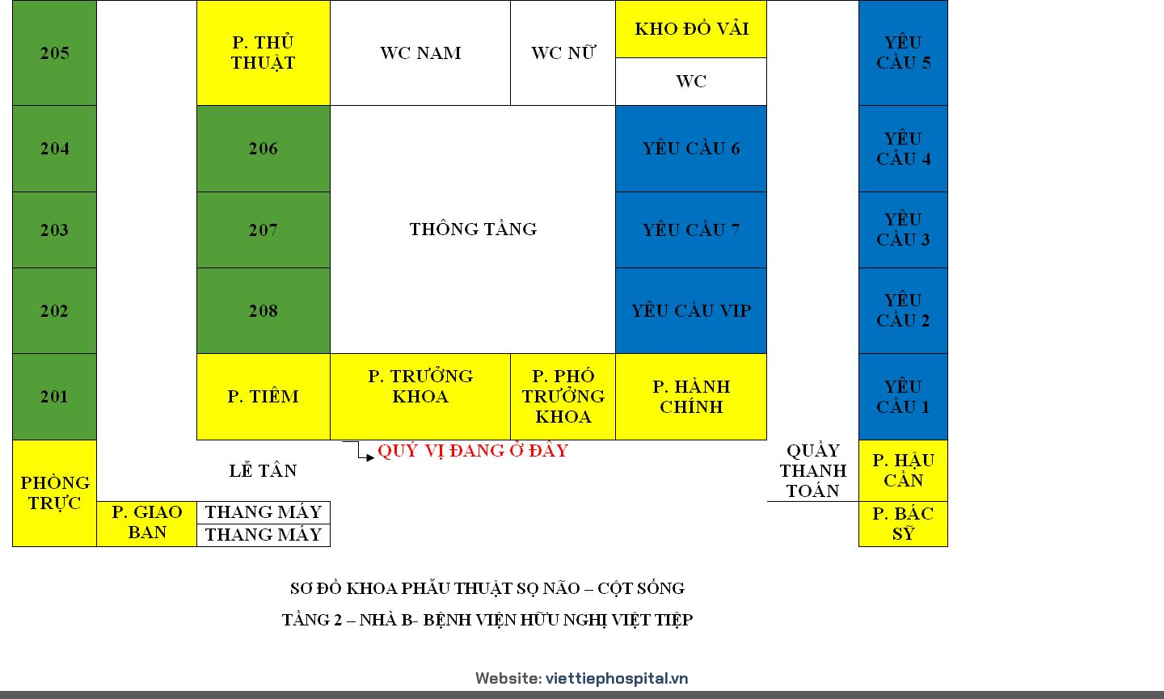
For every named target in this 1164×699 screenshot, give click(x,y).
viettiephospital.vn (617, 677)
